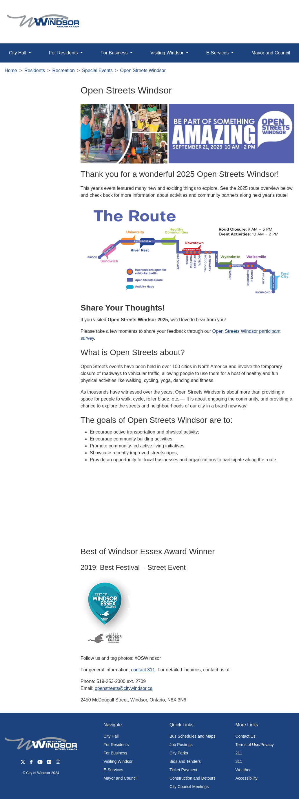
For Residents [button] (64, 52)
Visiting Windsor (117, 761)
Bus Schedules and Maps (192, 736)
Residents (34, 70)
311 (238, 761)
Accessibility (246, 778)
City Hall (110, 736)
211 (238, 753)
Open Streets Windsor (142, 70)
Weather (243, 769)
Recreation (63, 70)
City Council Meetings (189, 786)
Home (11, 70)
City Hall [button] (18, 52)
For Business (115, 753)
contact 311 (143, 669)
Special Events (97, 70)
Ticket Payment (183, 769)
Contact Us (245, 736)
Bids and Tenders (185, 761)
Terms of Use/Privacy (254, 744)
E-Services (113, 769)
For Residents (116, 744)
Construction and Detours (192, 778)
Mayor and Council (120, 778)
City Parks (178, 753)
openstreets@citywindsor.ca (123, 688)
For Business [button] (115, 52)
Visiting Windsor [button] (167, 52)
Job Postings (181, 744)
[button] (281, 10)
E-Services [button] (218, 52)
